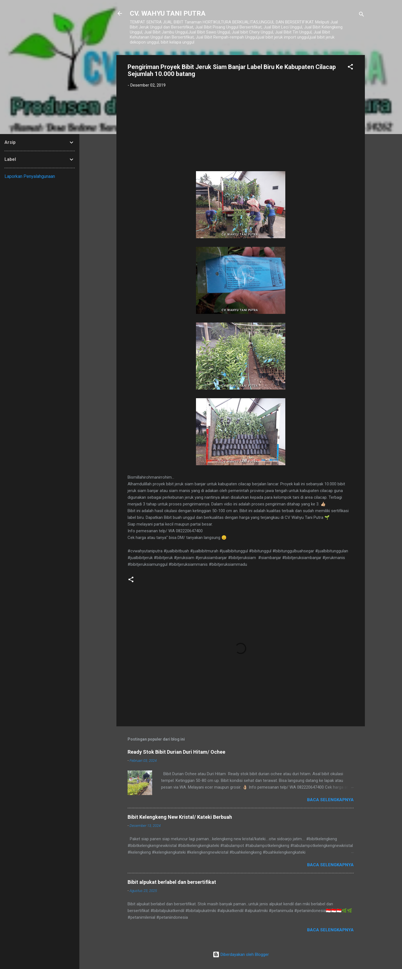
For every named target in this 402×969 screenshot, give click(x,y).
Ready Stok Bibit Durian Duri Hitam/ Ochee (176, 752)
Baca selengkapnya (330, 799)
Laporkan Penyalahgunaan (29, 176)
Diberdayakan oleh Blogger (241, 954)
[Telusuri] (361, 15)
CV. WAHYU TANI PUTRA (167, 13)
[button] (350, 67)
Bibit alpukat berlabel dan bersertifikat (172, 882)
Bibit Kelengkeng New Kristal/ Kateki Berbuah (180, 817)
